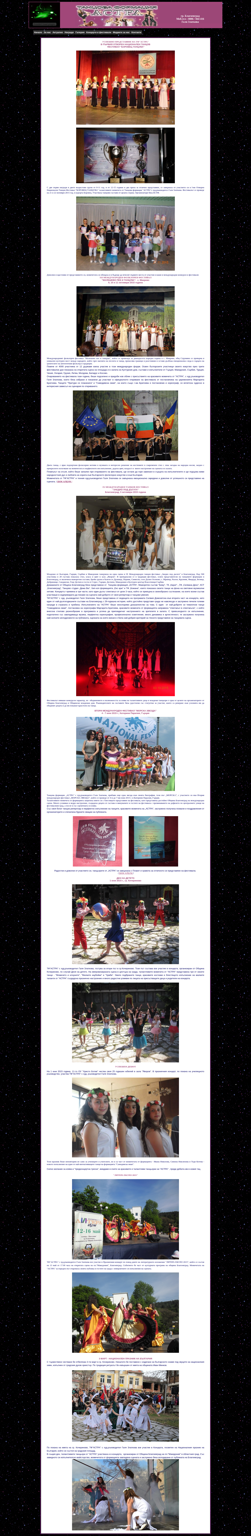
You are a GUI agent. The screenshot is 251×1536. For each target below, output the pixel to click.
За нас (47, 32)
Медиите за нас (121, 32)
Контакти (136, 32)
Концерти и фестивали (98, 32)
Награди (69, 32)
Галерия (80, 32)
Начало (38, 32)
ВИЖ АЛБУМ (126, 873)
